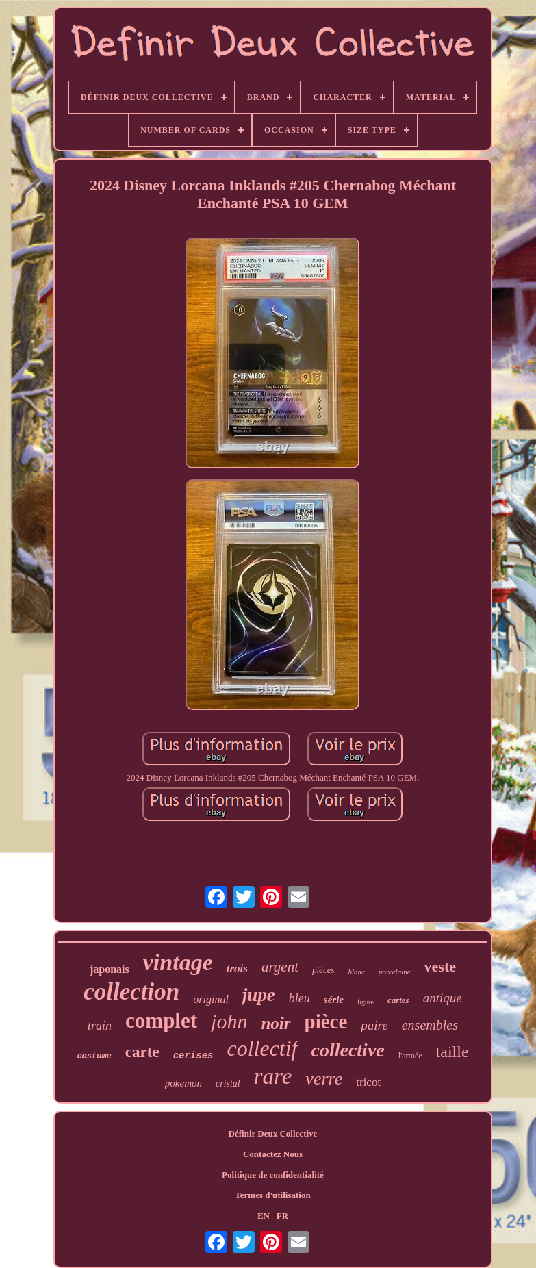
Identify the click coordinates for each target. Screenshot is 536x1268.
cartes (398, 1000)
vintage (178, 962)
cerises (193, 1055)
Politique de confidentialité (273, 1174)
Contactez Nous (273, 1154)
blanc (356, 971)
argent (279, 967)
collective (348, 1050)
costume (94, 1056)
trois (237, 968)
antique (442, 998)
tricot (368, 1082)
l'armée (410, 1056)
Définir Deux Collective (273, 1133)
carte (142, 1052)
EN (263, 1215)
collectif (262, 1048)
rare (273, 1076)
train (100, 1025)
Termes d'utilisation (272, 1195)
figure (365, 1002)
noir (275, 1023)
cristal (228, 1083)
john (229, 1021)
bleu (299, 998)
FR (282, 1215)
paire (374, 1025)
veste (440, 966)
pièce (326, 1021)
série (334, 999)
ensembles (430, 1024)
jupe (258, 995)
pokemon (183, 1083)
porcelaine (395, 971)
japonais (109, 969)
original (211, 999)
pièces (323, 970)
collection (131, 991)
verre (323, 1079)
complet (161, 1020)
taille (452, 1052)
